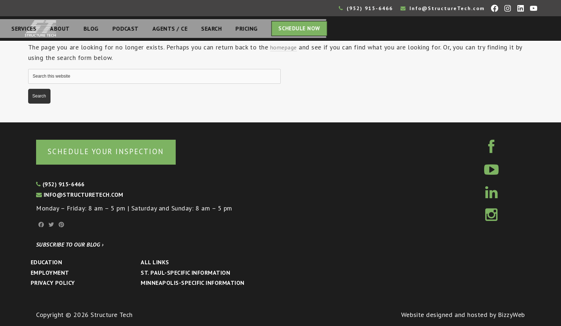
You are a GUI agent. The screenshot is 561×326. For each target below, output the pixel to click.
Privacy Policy (53, 282)
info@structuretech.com (79, 194)
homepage (285, 49)
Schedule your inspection (121, 151)
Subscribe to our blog (70, 244)
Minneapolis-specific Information (192, 282)
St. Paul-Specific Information (185, 272)
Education (46, 262)
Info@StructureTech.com (442, 8)
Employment (50, 272)
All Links (155, 262)
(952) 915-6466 (366, 8)
